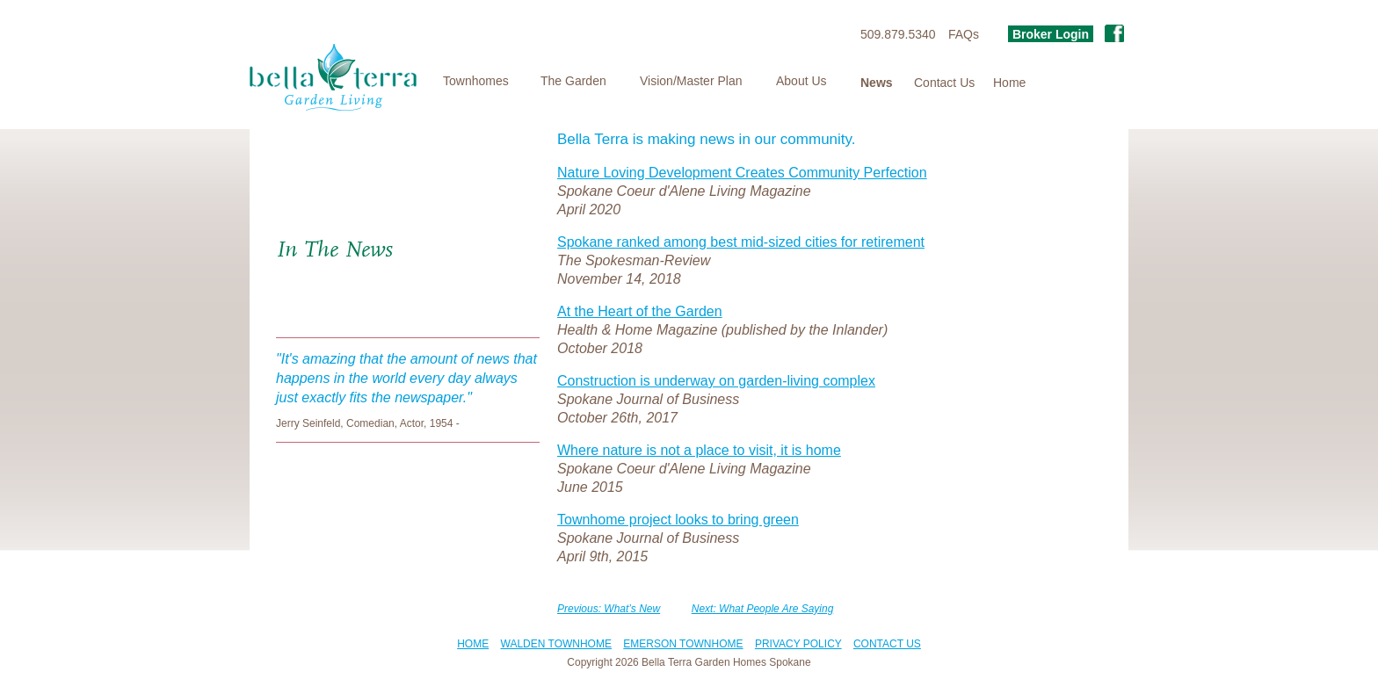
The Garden (573, 81)
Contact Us (944, 83)
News (876, 83)
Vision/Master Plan (691, 81)
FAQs (963, 34)
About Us (801, 81)
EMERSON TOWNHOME (683, 644)
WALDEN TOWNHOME (556, 644)
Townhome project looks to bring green (678, 519)
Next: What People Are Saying (763, 609)
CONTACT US (887, 644)
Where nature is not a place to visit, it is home (699, 450)
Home (1009, 83)
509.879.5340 (898, 34)
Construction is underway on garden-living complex (716, 380)
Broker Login (1050, 34)
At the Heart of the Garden (639, 311)
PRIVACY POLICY (798, 644)
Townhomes (476, 81)
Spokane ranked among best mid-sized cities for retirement (741, 242)
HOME (473, 644)
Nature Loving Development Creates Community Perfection (742, 172)
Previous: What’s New (608, 609)
